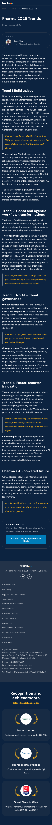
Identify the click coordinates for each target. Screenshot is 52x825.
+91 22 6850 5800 (16, 662)
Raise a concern (9, 618)
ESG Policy (7, 623)
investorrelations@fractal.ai (20, 665)
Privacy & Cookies (10, 613)
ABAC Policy (7, 642)
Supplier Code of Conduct (13, 594)
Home (4, 8)
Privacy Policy (8, 584)
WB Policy (6, 589)
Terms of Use (7, 599)
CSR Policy (7, 637)
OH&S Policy (7, 608)
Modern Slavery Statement (13, 632)
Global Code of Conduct (12, 603)
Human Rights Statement (13, 627)
